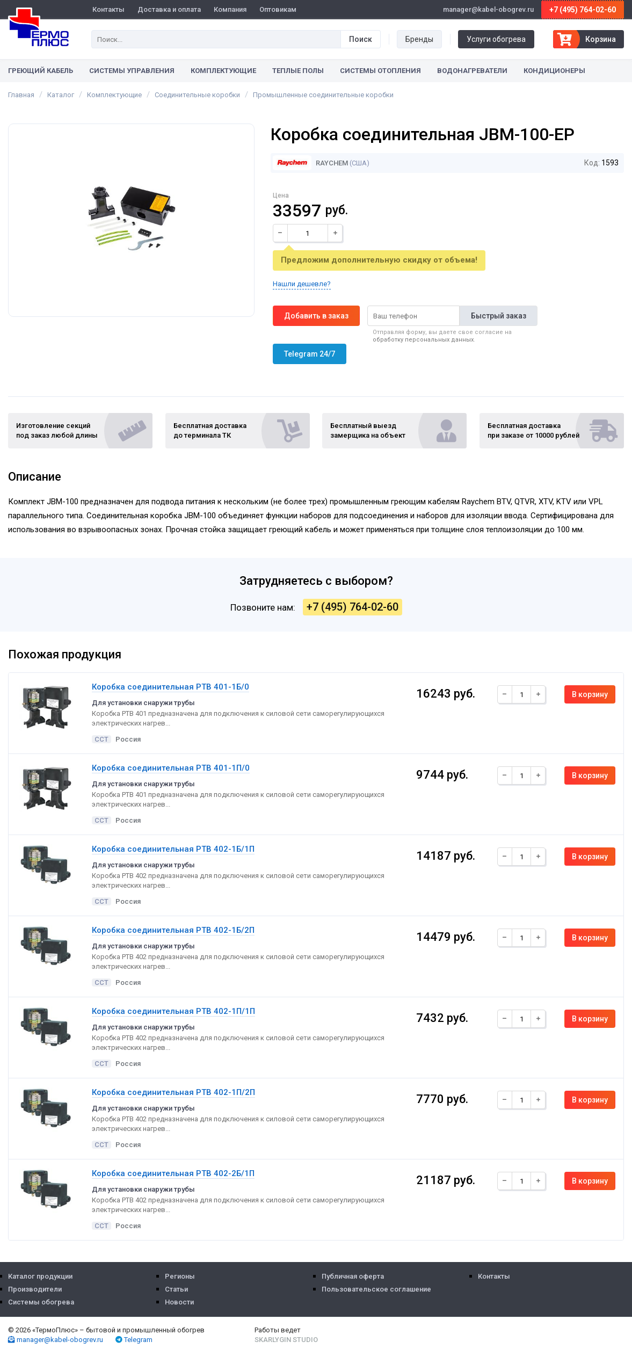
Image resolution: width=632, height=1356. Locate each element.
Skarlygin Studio (286, 1340)
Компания (230, 9)
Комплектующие (223, 71)
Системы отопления (380, 71)
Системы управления (132, 71)
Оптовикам (277, 9)
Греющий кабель (40, 71)
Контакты (108, 9)
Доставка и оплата (169, 9)
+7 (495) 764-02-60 (582, 9)
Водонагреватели (472, 71)
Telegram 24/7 (309, 354)
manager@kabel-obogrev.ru (55, 1340)
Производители (35, 1289)
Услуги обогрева (496, 39)
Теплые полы (298, 71)
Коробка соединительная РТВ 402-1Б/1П (173, 849)
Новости (179, 1302)
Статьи (176, 1289)
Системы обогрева (41, 1302)
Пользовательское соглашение (376, 1289)
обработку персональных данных (423, 339)
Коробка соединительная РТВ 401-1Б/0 (170, 687)
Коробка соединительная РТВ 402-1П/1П (173, 1011)
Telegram (133, 1340)
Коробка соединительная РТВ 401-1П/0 (171, 768)
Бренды (419, 39)
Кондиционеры (554, 71)
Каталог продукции (40, 1276)
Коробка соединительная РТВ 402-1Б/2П (173, 930)
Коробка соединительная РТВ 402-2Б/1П (173, 1173)
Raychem (310, 163)
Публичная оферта (353, 1276)
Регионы (180, 1276)
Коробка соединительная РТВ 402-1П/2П (173, 1092)
